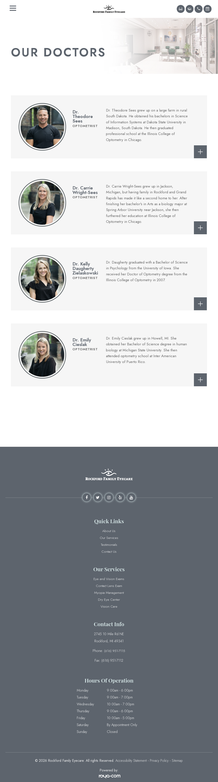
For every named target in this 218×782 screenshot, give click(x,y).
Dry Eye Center (109, 599)
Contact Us (109, 551)
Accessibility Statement (131, 759)
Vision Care (108, 606)
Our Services (109, 537)
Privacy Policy (159, 759)
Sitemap (177, 759)
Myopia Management (109, 592)
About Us (108, 531)
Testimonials (109, 544)
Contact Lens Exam (109, 585)
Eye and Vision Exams (109, 579)
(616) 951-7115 (115, 650)
